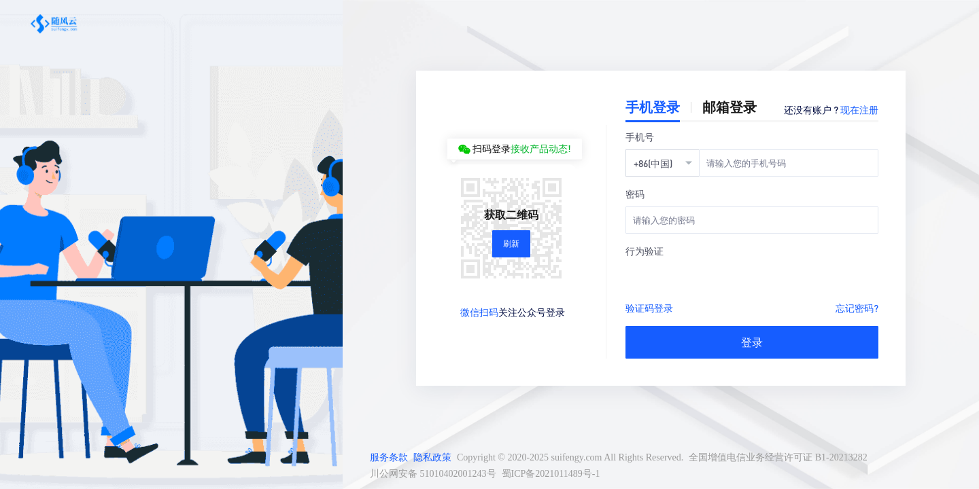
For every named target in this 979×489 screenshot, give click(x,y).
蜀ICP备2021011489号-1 (551, 474)
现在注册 (859, 109)
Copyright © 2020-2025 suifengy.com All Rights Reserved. (570, 457)
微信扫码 (479, 312)
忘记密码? (857, 308)
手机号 (639, 136)
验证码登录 (649, 308)
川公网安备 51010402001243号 (433, 474)
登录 (752, 342)
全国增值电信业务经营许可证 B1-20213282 (778, 457)
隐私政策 (432, 457)
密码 (635, 193)
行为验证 (644, 250)
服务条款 (389, 457)
